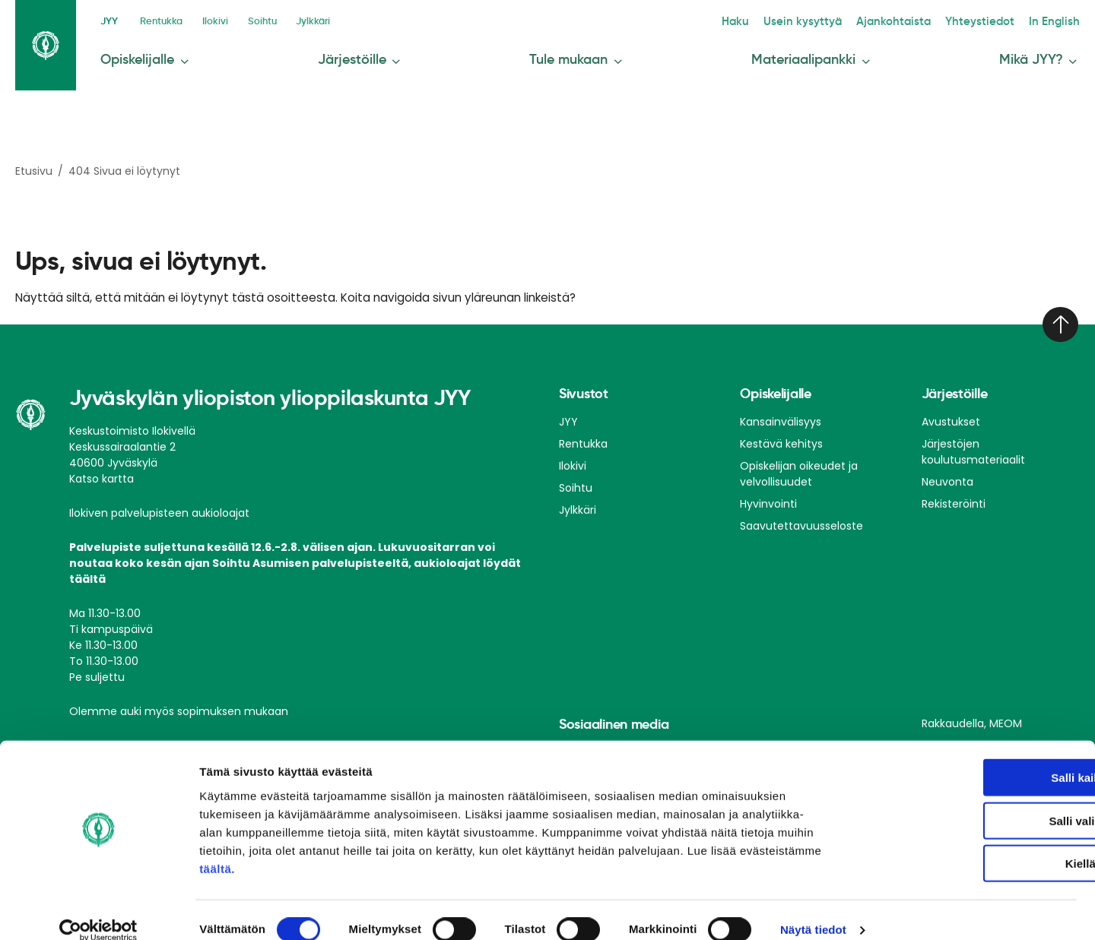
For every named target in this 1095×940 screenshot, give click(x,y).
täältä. (217, 848)
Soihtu (273, 19)
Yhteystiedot (994, 19)
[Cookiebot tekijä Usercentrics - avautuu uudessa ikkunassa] (98, 910)
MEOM (1005, 718)
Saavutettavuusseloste (801, 520)
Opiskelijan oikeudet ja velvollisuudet (799, 468)
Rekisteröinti (954, 498)
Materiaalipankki (814, 55)
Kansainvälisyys (780, 416)
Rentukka (163, 19)
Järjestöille (359, 55)
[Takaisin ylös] (1058, 319)
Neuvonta (947, 476)
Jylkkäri (330, 19)
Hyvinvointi (768, 498)
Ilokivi (222, 19)
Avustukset (951, 416)
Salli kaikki (968, 757)
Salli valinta (968, 800)
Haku (780, 19)
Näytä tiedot (813, 910)
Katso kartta (101, 473)
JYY (109, 19)
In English (1059, 19)
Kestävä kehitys (781, 438)
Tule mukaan (578, 55)
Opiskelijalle (142, 55)
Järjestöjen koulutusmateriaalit (973, 446)
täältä (87, 573)
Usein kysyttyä (839, 19)
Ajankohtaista (919, 19)
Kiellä (968, 843)
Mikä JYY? (1043, 55)
